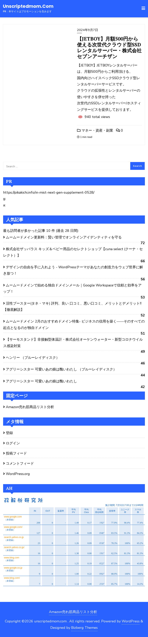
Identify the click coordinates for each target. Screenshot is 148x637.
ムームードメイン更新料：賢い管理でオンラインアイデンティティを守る (64, 237)
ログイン (13, 443)
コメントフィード (20, 463)
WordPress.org (18, 473)
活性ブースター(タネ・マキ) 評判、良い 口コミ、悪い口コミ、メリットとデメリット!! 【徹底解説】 (72, 306)
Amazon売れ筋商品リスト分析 (30, 407)
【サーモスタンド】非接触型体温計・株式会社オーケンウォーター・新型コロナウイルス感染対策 (73, 342)
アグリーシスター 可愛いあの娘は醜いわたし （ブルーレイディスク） (61, 369)
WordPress (131, 621)
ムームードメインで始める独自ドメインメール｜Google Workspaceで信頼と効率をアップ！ (72, 288)
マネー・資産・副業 (95, 130)
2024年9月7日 (87, 30)
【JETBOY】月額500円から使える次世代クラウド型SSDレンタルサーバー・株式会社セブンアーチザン (109, 47)
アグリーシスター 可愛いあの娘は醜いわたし (41, 381)
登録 (9, 433)
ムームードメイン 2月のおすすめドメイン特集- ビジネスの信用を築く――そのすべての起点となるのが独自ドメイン (74, 324)
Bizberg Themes (84, 627)
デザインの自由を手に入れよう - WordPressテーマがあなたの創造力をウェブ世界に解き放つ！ (73, 270)
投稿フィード (16, 453)
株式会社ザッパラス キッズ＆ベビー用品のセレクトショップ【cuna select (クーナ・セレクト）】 (73, 252)
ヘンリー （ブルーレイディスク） (32, 357)
